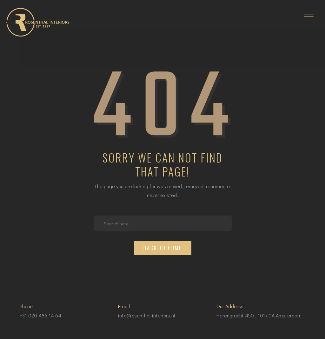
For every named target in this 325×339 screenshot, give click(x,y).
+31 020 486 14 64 (40, 315)
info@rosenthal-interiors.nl (146, 315)
